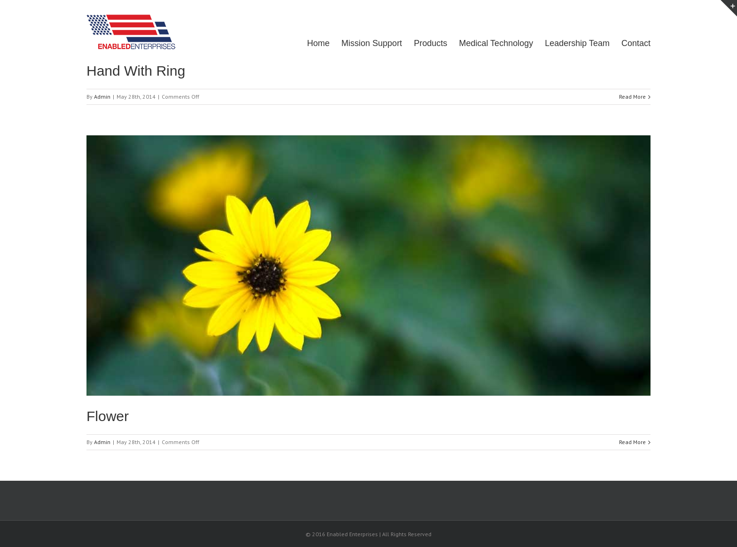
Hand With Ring (135, 70)
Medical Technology (496, 43)
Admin (102, 96)
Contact (636, 43)
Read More (632, 96)
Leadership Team (577, 43)
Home (318, 43)
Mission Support (371, 43)
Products (430, 43)
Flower (107, 416)
